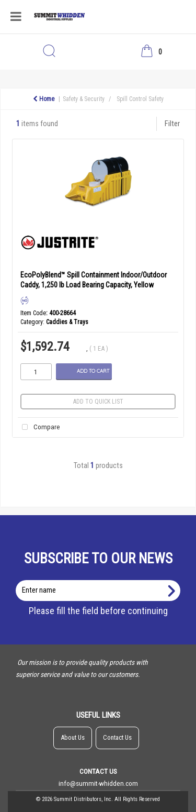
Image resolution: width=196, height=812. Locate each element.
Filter (172, 123)
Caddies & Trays (67, 322)
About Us (73, 737)
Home (43, 99)
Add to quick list (98, 401)
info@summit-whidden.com (98, 783)
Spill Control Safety (140, 99)
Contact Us (117, 737)
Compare (39, 427)
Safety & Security (84, 99)
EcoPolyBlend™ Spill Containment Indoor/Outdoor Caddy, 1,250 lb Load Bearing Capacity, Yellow (93, 280)
